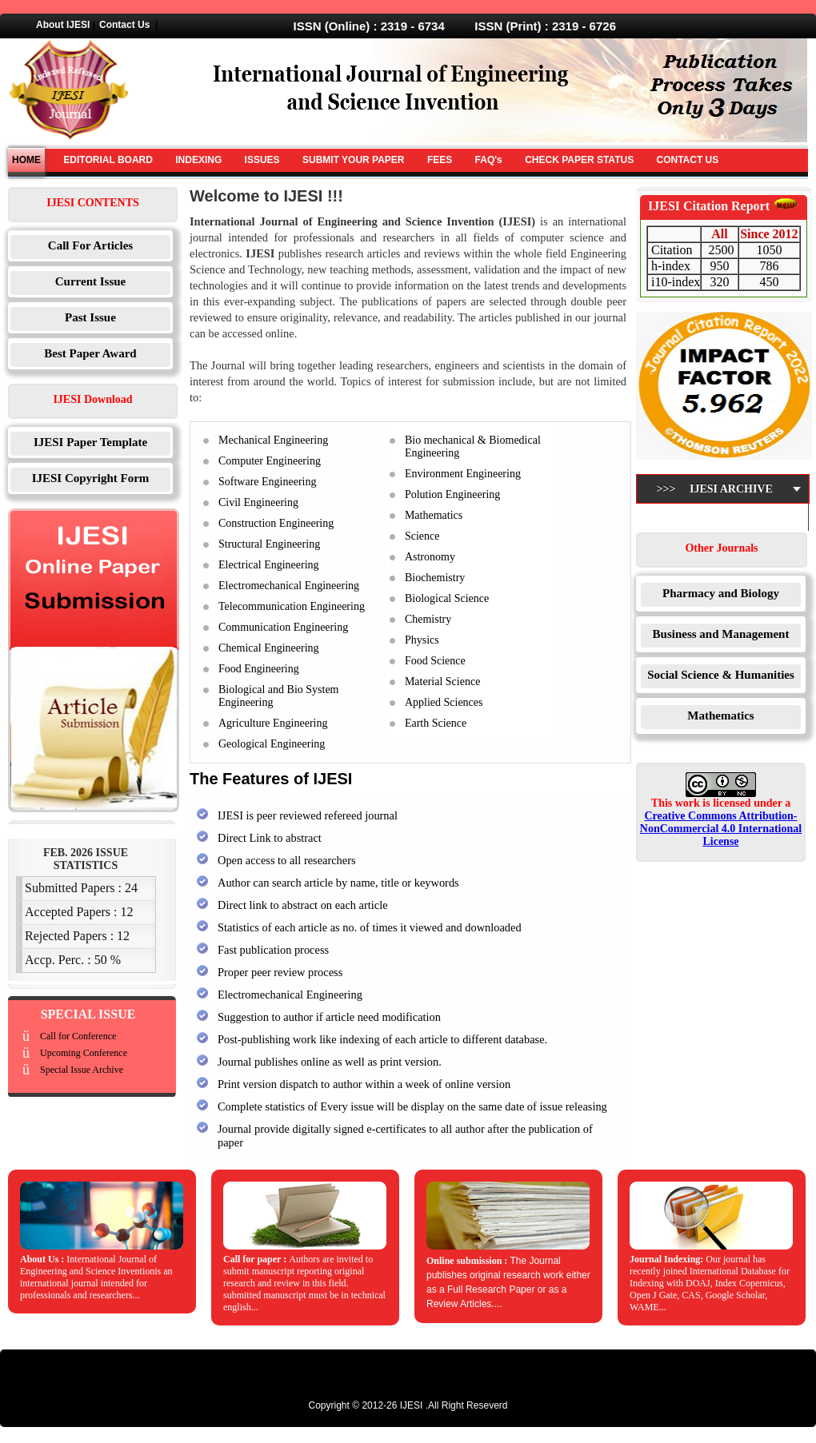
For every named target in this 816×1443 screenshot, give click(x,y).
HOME (26, 159)
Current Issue (90, 281)
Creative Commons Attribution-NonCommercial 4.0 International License (721, 828)
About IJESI (63, 24)
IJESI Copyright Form (91, 478)
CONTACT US (687, 159)
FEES (439, 159)
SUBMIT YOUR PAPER (353, 159)
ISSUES (262, 159)
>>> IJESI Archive (710, 503)
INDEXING (198, 159)
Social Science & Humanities (720, 674)
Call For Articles (90, 245)
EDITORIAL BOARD (108, 159)
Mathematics (720, 715)
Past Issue (90, 317)
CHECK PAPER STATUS (579, 159)
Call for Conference (78, 1036)
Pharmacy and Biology (720, 593)
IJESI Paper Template (90, 442)
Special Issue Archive (81, 1069)
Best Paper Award (90, 353)
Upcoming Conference (83, 1052)
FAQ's (488, 159)
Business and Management (721, 634)
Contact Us (124, 24)
